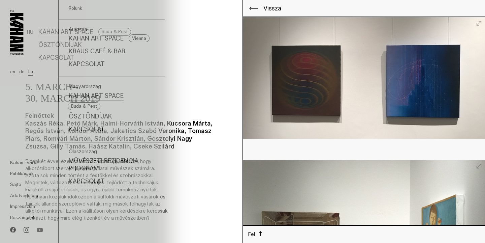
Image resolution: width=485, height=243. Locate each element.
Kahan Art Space (65, 32)
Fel (252, 234)
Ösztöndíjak (60, 45)
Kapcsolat (56, 57)
